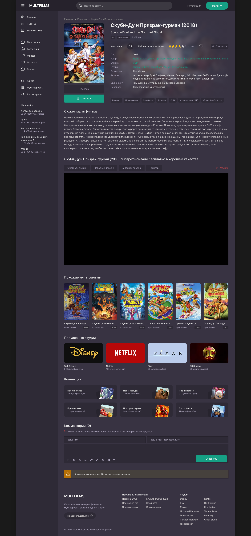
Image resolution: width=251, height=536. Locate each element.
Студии (31, 69)
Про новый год (130, 503)
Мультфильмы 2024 (157, 498)
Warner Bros (210, 511)
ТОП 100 (31, 23)
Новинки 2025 (34, 30)
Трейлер (84, 88)
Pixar (182, 503)
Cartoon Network (189, 519)
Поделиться (221, 46)
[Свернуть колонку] (23, 5)
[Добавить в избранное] (201, 46)
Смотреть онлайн (76, 167)
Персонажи (33, 42)
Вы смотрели (34, 94)
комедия (171, 58)
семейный (222, 58)
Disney (183, 498)
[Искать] (80, 6)
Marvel (183, 507)
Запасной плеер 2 (131, 167)
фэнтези (161, 58)
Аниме (30, 80)
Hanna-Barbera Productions (147, 67)
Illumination (210, 507)
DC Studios (210, 503)
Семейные (148, 100)
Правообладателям (78, 515)
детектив (195, 58)
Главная (31, 17)
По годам (32, 62)
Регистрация (194, 5)
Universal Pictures (189, 511)
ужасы (151, 58)
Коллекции (33, 49)
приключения (208, 58)
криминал (183, 58)
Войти (215, 5)
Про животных (130, 507)
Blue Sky (208, 515)
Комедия (116, 100)
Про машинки (153, 507)
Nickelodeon (186, 523)
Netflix (207, 498)
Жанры (31, 55)
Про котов (151, 503)
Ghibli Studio (210, 519)
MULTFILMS (39, 6)
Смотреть (86, 98)
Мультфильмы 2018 (189, 100)
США (135, 62)
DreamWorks (186, 515)
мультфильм (140, 58)
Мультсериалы (35, 87)
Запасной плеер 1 (104, 167)
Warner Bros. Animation (175, 67)
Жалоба (222, 168)
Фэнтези (162, 100)
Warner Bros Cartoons (212, 100)
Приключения (131, 100)
